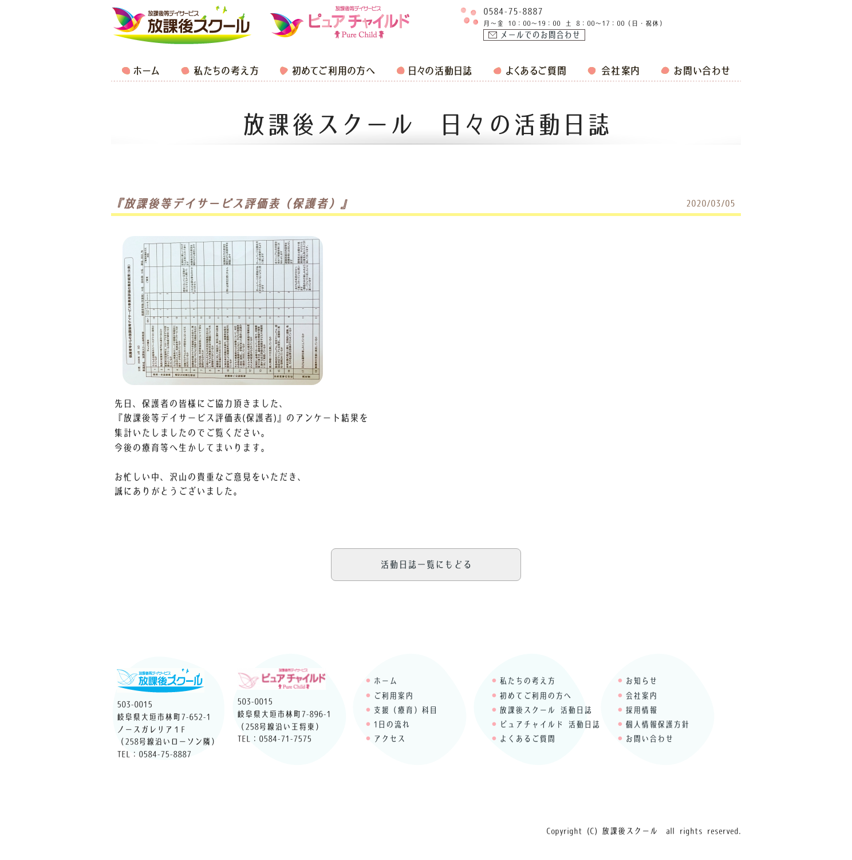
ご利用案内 (393, 696)
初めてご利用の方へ (535, 696)
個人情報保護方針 (657, 724)
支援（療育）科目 (405, 710)
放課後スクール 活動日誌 (545, 710)
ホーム (385, 681)
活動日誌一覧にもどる (426, 564)
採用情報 (641, 710)
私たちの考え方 (527, 681)
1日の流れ (391, 724)
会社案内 (641, 696)
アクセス (389, 739)
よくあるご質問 (527, 739)
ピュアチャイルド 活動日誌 (549, 724)
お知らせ (641, 681)
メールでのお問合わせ (540, 35)
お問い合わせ (649, 739)
